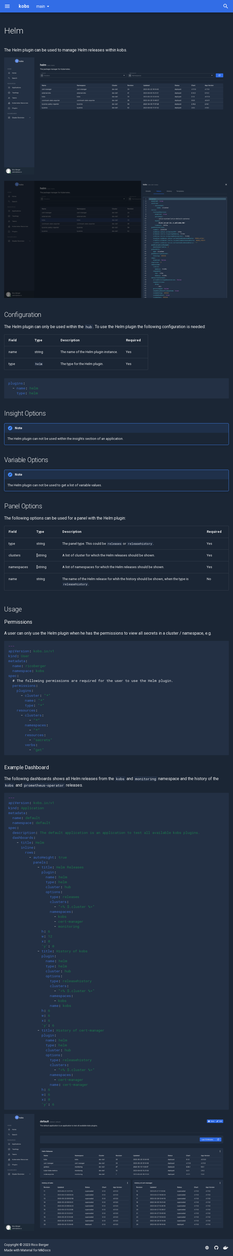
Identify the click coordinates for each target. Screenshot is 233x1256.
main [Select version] (40, 6)
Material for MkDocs (36, 1250)
